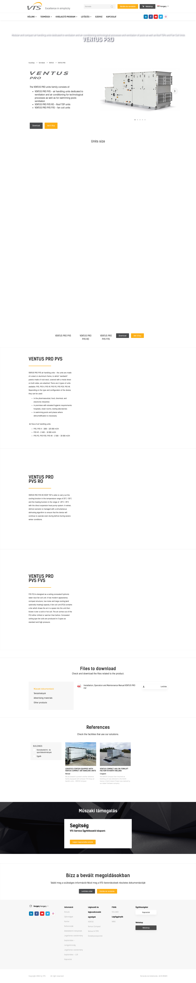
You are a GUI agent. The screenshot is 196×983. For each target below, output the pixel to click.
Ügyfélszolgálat (142, 907)
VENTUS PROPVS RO (85, 337)
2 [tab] (137, 119)
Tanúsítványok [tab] (40, 693)
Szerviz (98, 17)
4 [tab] (142, 119)
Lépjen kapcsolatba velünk (82, 842)
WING (114, 922)
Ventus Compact (94, 926)
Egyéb (39, 756)
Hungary (162, 6)
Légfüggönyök (117, 917)
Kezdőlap (32, 63)
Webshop (147, 6)
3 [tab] (140, 119)
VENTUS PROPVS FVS (106, 337)
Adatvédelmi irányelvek (73, 931)
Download (36, 126)
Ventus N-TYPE (93, 931)
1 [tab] (135, 119)
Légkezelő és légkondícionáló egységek (94, 912)
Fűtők (114, 907)
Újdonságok (68, 917)
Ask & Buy (51, 126)
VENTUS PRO (61, 63)
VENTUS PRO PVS (63, 335)
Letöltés (85, 17)
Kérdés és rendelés (128, 6)
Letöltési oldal (87, 891)
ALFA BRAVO (163, 976)
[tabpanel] (140, 89)
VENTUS (51, 63)
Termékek (45, 17)
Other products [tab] (40, 702)
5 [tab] (145, 119)
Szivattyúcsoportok (95, 936)
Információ (68, 907)
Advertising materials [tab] (43, 698)
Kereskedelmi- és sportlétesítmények (44, 751)
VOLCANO (115, 912)
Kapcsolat (111, 17)
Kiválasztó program (65, 17)
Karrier (66, 921)
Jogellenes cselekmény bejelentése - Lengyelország (73, 940)
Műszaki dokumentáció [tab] (44, 689)
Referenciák (68, 926)
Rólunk (31, 17)
